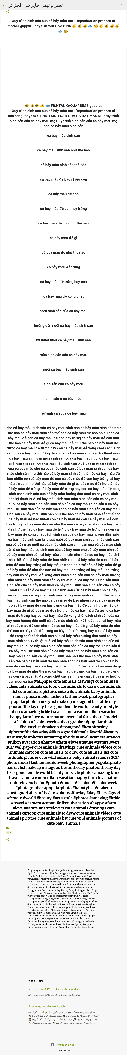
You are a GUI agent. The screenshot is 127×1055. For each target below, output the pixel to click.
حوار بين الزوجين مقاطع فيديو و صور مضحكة (47, 1006)
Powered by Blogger (63, 1044)
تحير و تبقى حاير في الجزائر (35, 5)
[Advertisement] (64, 954)
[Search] (123, 5)
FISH (9, 832)
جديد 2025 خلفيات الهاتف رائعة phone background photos (54, 989)
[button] (8, 12)
